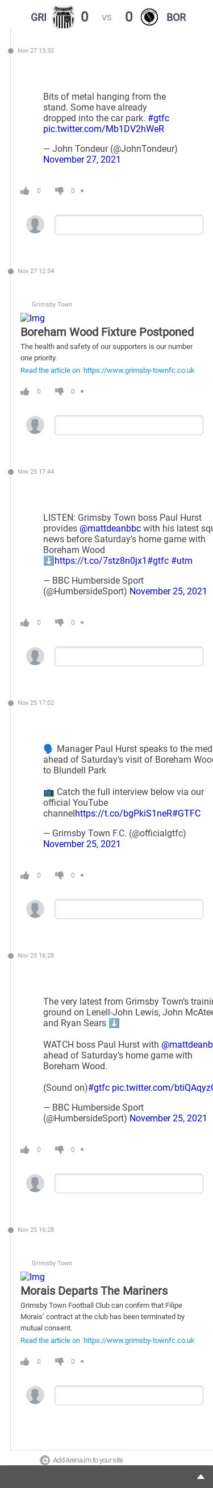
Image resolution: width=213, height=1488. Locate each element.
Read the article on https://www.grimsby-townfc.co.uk (107, 370)
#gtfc (158, 118)
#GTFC (186, 813)
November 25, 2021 (168, 591)
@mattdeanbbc (110, 528)
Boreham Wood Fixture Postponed (107, 332)
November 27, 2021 (82, 159)
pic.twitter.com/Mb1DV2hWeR (103, 129)
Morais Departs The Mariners (94, 1291)
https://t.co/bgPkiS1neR (123, 813)
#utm (182, 560)
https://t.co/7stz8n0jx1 (101, 560)
